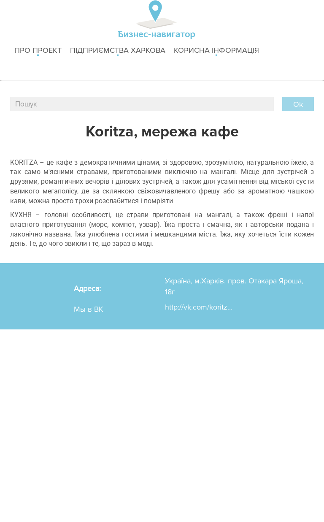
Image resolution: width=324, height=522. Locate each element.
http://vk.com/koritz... (198, 307)
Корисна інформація (216, 51)
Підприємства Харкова (117, 51)
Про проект (38, 51)
